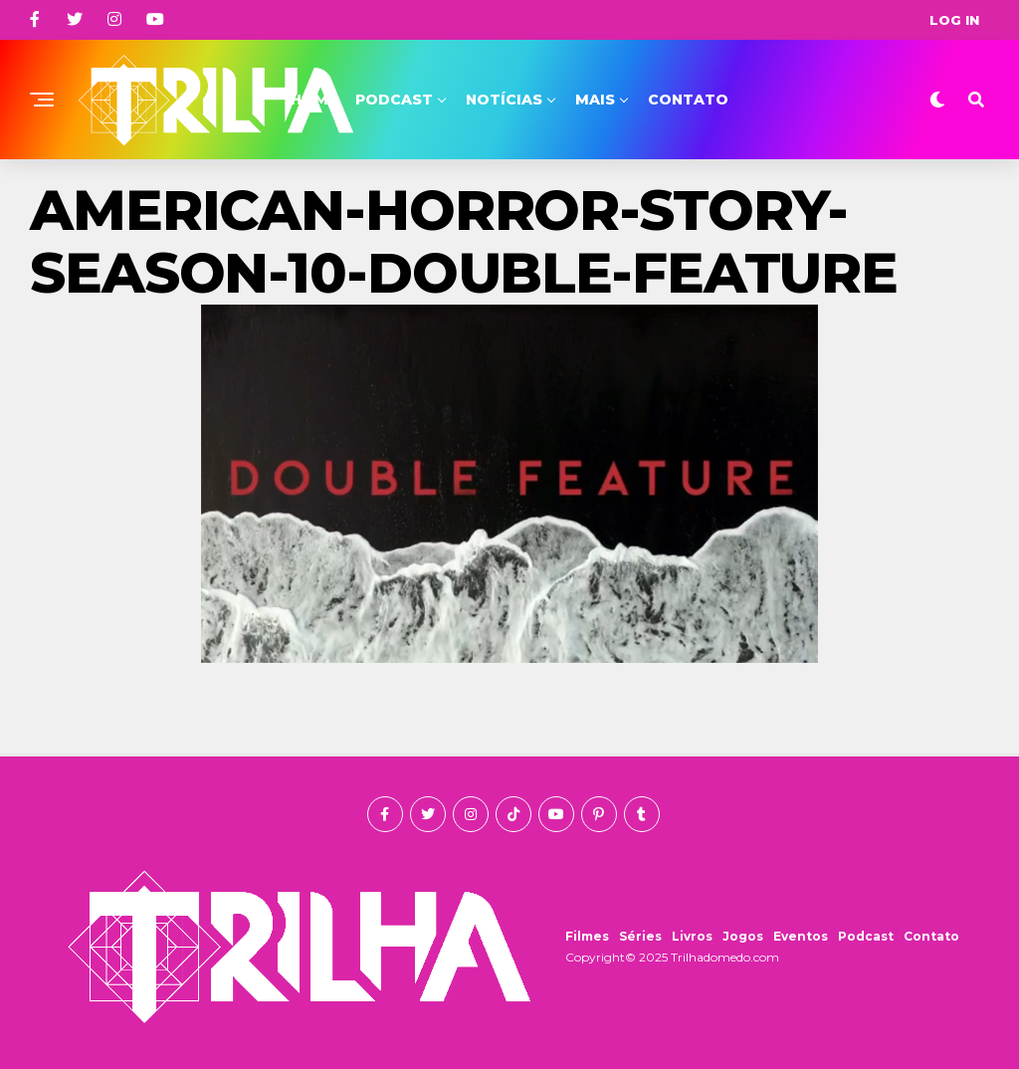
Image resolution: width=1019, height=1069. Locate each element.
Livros (692, 936)
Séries (640, 936)
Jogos (742, 936)
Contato (688, 99)
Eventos (800, 936)
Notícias (504, 99)
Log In (954, 20)
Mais (595, 99)
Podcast (394, 99)
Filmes (587, 936)
